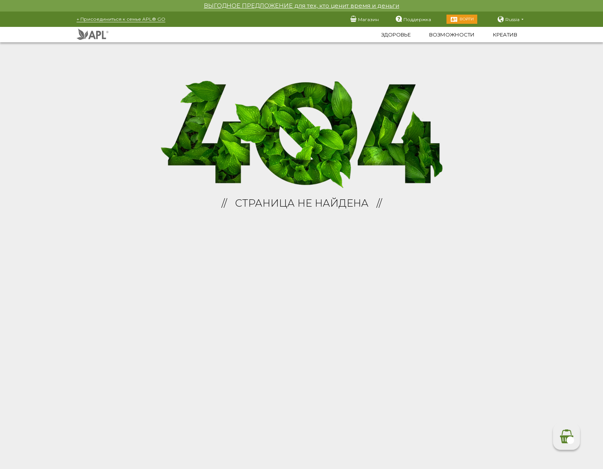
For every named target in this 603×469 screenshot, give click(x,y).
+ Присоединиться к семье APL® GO (121, 19)
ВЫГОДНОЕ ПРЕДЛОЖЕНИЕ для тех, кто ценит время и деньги (301, 5)
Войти (467, 19)
